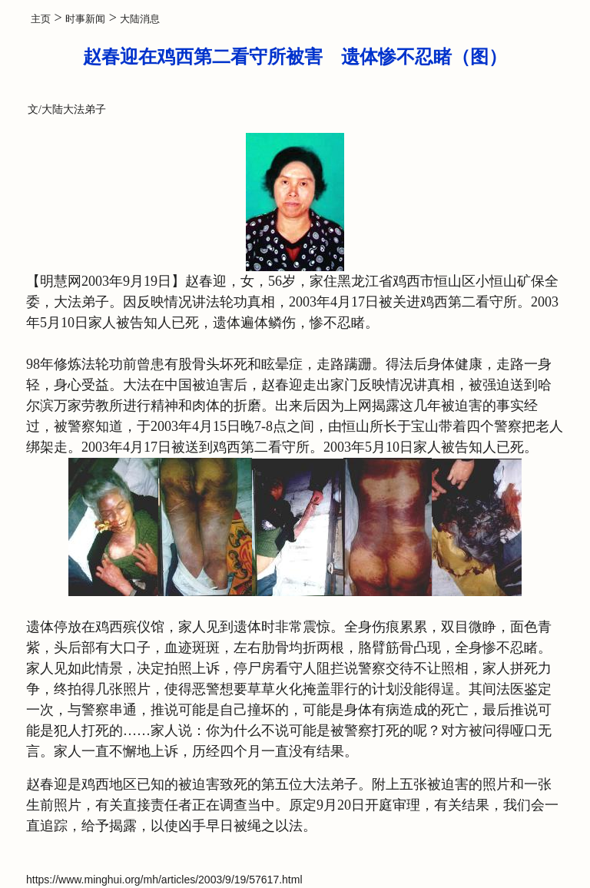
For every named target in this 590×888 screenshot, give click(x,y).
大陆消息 (140, 19)
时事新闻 (85, 19)
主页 (41, 19)
